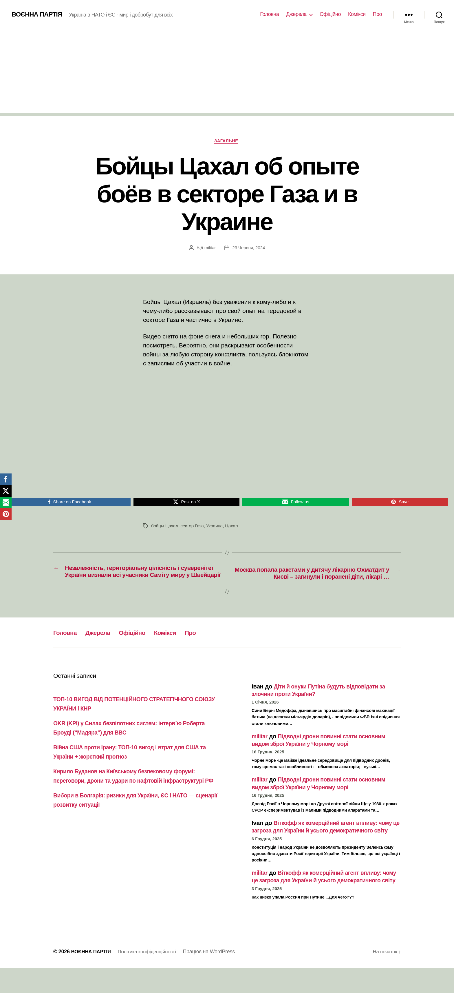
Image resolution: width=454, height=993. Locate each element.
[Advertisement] (227, 72)
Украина (216, 526)
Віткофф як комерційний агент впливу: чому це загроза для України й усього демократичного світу (319, 840)
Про (377, 14)
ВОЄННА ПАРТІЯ (39, 14)
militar (209, 248)
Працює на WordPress (215, 976)
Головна (269, 14)
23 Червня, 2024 (249, 248)
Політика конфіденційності (151, 976)
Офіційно (330, 14)
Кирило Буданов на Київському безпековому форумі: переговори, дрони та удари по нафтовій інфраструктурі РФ (135, 790)
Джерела (296, 14)
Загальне (227, 141)
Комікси (357, 14)
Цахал (234, 526)
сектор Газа (194, 526)
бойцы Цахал (165, 526)
